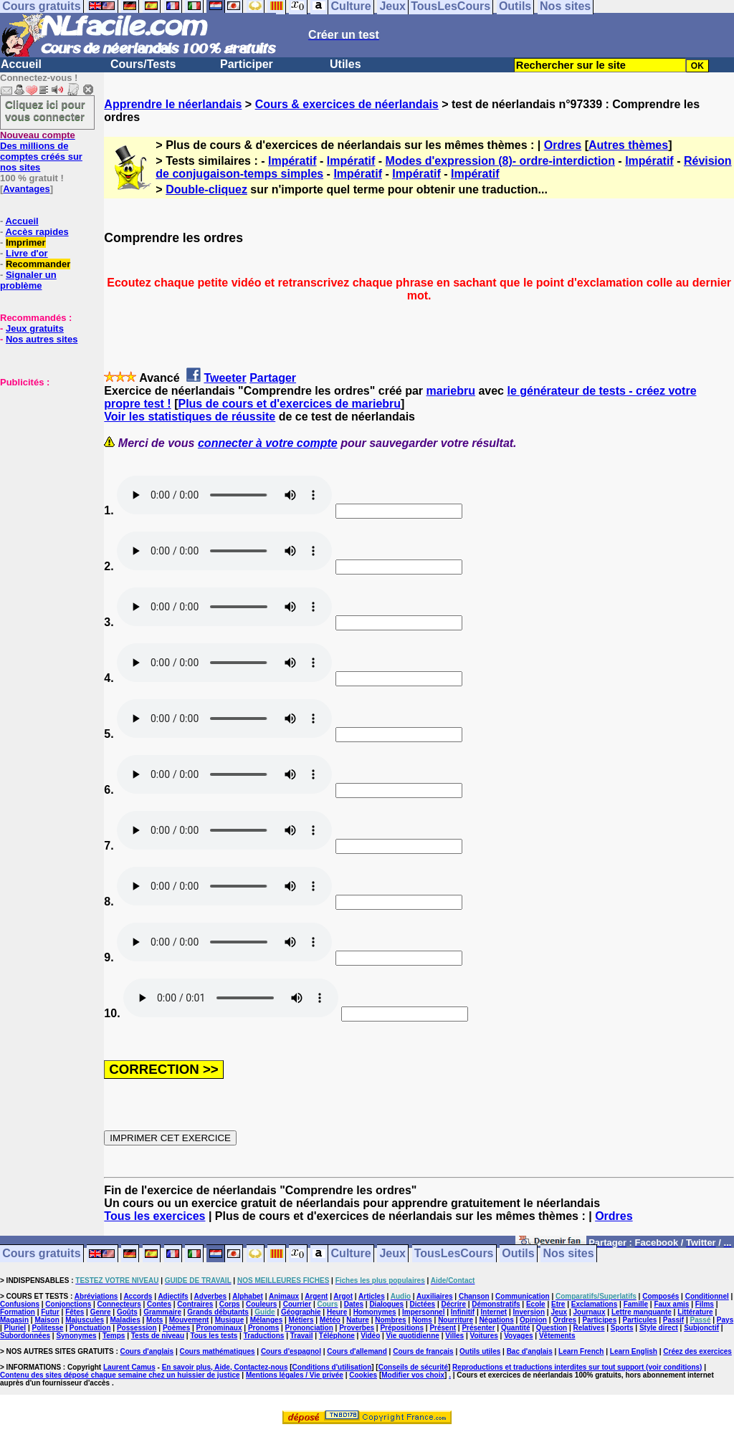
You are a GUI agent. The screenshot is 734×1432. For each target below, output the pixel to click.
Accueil (21, 64)
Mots (154, 1320)
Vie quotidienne (412, 1336)
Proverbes (356, 1328)
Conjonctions (68, 1304)
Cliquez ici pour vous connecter (45, 110)
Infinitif (463, 1312)
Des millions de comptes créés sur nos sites (41, 151)
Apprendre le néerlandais (173, 104)
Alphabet (247, 1296)
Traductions (264, 1336)
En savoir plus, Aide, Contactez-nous (225, 1367)
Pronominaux (219, 1328)
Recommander (38, 264)
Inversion (529, 1312)
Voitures (484, 1336)
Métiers (301, 1320)
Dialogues (386, 1304)
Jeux (392, 1254)
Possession (137, 1328)
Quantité (515, 1328)
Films (704, 1304)
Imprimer (26, 242)
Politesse (48, 1328)
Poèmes (176, 1328)
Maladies (125, 1320)
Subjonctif (701, 1328)
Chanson (474, 1296)
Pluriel (15, 1328)
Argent (316, 1296)
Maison (46, 1320)
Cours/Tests (143, 64)
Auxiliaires (434, 1296)
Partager (272, 378)
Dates (353, 1304)
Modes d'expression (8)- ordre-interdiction (500, 161)
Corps (229, 1304)
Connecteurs (119, 1304)
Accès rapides (36, 231)
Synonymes (76, 1336)
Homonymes (374, 1312)
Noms (422, 1320)
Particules (640, 1320)
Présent (442, 1328)
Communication (522, 1296)
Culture (351, 1254)
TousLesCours (454, 1254)
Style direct (658, 1328)
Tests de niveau (157, 1336)
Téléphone (337, 1336)
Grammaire (162, 1312)
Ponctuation (90, 1328)
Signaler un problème (28, 280)
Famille (636, 1304)
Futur (50, 1312)
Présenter (478, 1328)
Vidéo (370, 1336)
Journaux (589, 1312)
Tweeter (225, 378)
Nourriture (455, 1320)
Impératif (292, 161)
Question (551, 1328)
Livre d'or (27, 253)
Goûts (127, 1312)
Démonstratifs (496, 1304)
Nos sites (568, 1254)
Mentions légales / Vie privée (294, 1375)
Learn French (581, 1351)
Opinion (533, 1320)
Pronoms (263, 1328)
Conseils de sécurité (413, 1367)
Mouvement (189, 1320)
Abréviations (96, 1296)
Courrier (297, 1304)
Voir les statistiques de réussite (189, 416)
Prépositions (402, 1328)
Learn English (633, 1351)
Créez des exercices (697, 1351)
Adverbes (210, 1296)
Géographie (301, 1312)
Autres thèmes (628, 145)
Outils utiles (479, 1351)
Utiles (345, 64)
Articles (371, 1296)
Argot (343, 1296)
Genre (100, 1312)
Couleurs (261, 1304)
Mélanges (266, 1320)
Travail (301, 1336)
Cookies (363, 1375)
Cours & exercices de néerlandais (347, 104)
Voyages (518, 1336)
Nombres (390, 1320)
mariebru (450, 391)
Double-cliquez (206, 189)
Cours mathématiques (217, 1351)
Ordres (562, 145)
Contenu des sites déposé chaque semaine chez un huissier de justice (120, 1375)
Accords (137, 1296)
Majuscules (84, 1320)
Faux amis (671, 1304)
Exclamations (594, 1304)
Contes (159, 1304)
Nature (357, 1320)
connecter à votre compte (268, 443)
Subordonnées (25, 1336)
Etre (558, 1304)
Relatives (589, 1328)
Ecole (535, 1304)
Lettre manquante (641, 1312)
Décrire (453, 1304)
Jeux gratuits (35, 328)
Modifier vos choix (412, 1375)
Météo (330, 1320)
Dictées (423, 1304)
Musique (229, 1320)
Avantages (26, 188)
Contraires (195, 1304)
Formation (17, 1312)
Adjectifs (173, 1296)
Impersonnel (423, 1312)
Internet (494, 1312)
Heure (337, 1312)
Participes (599, 1320)
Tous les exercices (154, 1216)
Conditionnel (707, 1296)
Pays (725, 1320)
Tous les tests (213, 1336)
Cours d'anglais (147, 1351)
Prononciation (309, 1328)
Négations (496, 1320)
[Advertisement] (43, 459)
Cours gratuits (41, 1254)
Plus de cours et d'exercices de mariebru (289, 404)
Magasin (14, 1320)
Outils (518, 1254)
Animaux (284, 1296)
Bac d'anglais (530, 1351)
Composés (660, 1296)
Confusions (19, 1304)
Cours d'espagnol (291, 1351)
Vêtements (557, 1336)
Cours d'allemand (357, 1351)
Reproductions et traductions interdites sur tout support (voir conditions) (577, 1367)
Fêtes (74, 1312)
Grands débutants (218, 1312)
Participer (246, 64)
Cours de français (423, 1351)
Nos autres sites (41, 339)
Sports (622, 1328)
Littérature (694, 1312)
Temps (114, 1336)
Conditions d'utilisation (332, 1367)
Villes (454, 1336)
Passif (673, 1320)
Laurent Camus (129, 1367)
